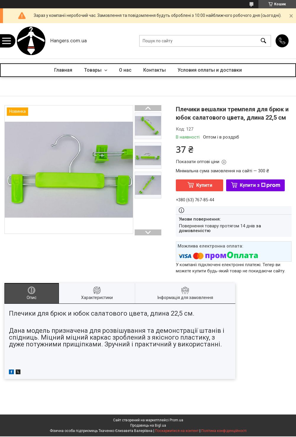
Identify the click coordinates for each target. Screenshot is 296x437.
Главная (63, 70)
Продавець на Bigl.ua (148, 425)
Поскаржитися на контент (177, 431)
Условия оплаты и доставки (210, 70)
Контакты (154, 70)
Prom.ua (176, 420)
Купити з (260, 185)
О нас (125, 70)
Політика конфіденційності (224, 431)
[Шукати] (263, 41)
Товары (93, 70)
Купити (204, 185)
